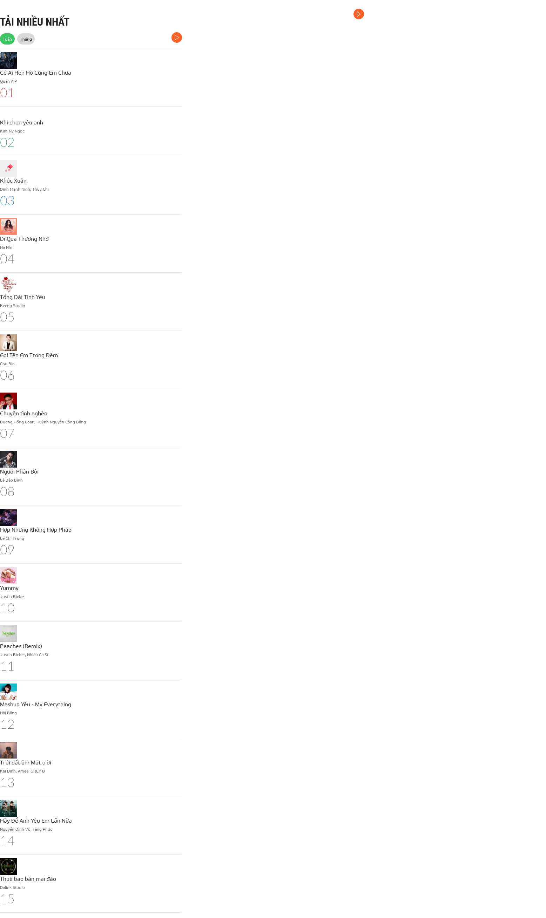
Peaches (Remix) (21, 646)
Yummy (9, 587)
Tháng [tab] (26, 39)
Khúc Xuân (13, 180)
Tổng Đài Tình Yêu (22, 296)
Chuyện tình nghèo (23, 413)
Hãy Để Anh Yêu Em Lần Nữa (36, 820)
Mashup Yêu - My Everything (35, 704)
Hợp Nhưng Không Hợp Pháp (36, 529)
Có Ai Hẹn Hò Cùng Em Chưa (35, 72)
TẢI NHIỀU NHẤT (34, 22)
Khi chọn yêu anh (21, 122)
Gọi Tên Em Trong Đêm (29, 355)
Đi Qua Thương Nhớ (24, 238)
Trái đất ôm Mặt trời (25, 762)
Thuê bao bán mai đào (28, 878)
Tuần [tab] (7, 39)
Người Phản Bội (19, 471)
